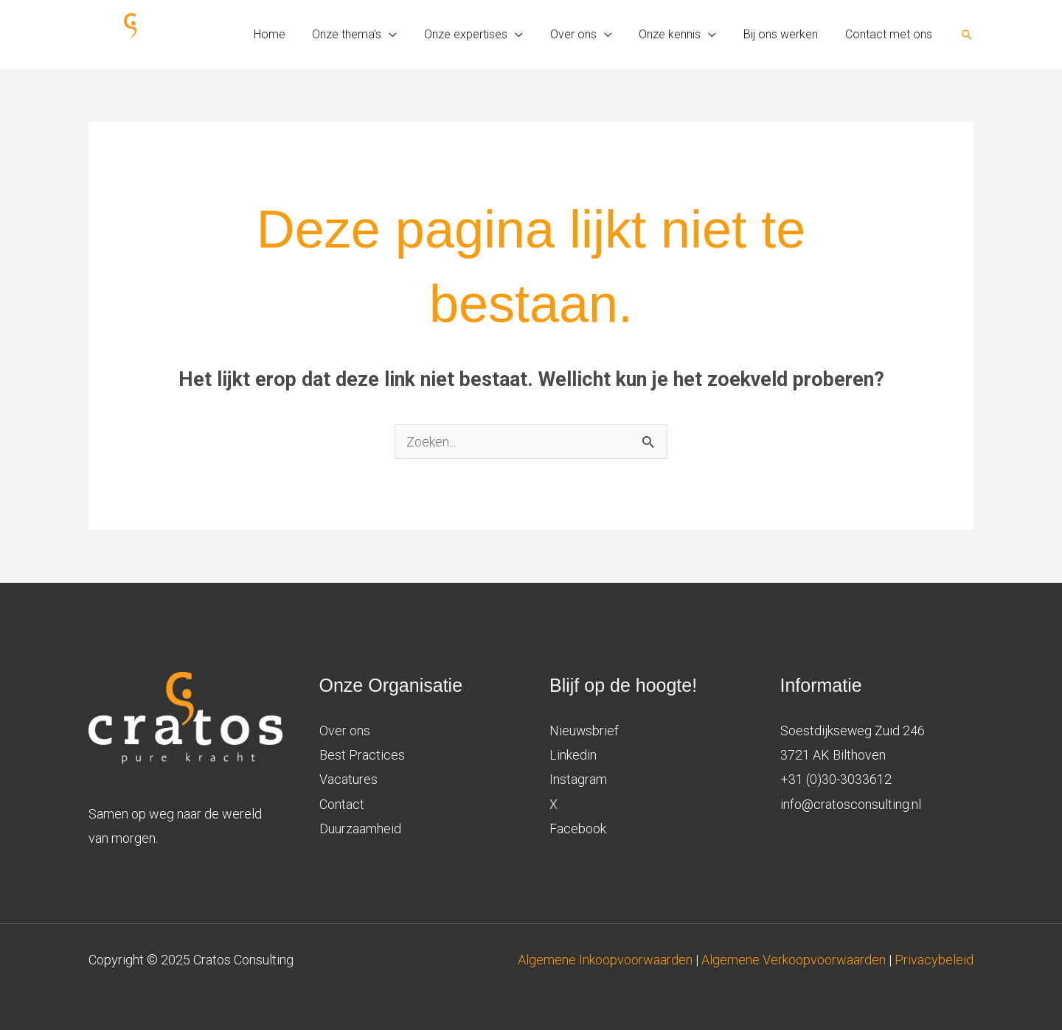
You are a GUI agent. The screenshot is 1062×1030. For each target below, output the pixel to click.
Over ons (344, 730)
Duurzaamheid (360, 828)
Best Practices (362, 755)
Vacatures (348, 779)
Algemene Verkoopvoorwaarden (793, 959)
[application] (408, 34)
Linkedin (573, 755)
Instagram (578, 779)
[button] (967, 34)
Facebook (577, 828)
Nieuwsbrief (584, 730)
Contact (341, 804)
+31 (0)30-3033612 (836, 779)
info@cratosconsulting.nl (850, 804)
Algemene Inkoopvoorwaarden (606, 959)
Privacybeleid (934, 959)
